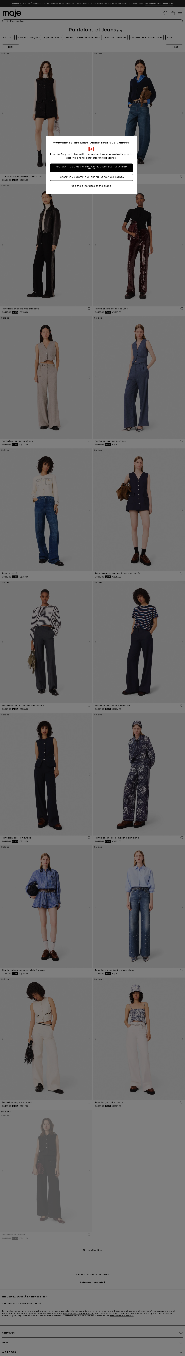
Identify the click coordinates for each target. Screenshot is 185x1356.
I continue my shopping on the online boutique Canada (92, 177)
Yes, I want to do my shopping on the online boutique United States (92, 168)
